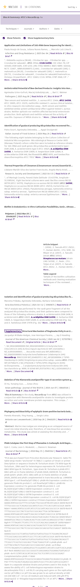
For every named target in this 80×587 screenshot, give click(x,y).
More (6, 79)
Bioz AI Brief (53, 96)
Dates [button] (58, 28)
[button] (73, 7)
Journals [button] (29, 28)
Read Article (56, 53)
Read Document (14, 342)
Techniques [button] (12, 28)
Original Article (33, 342)
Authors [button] (44, 28)
